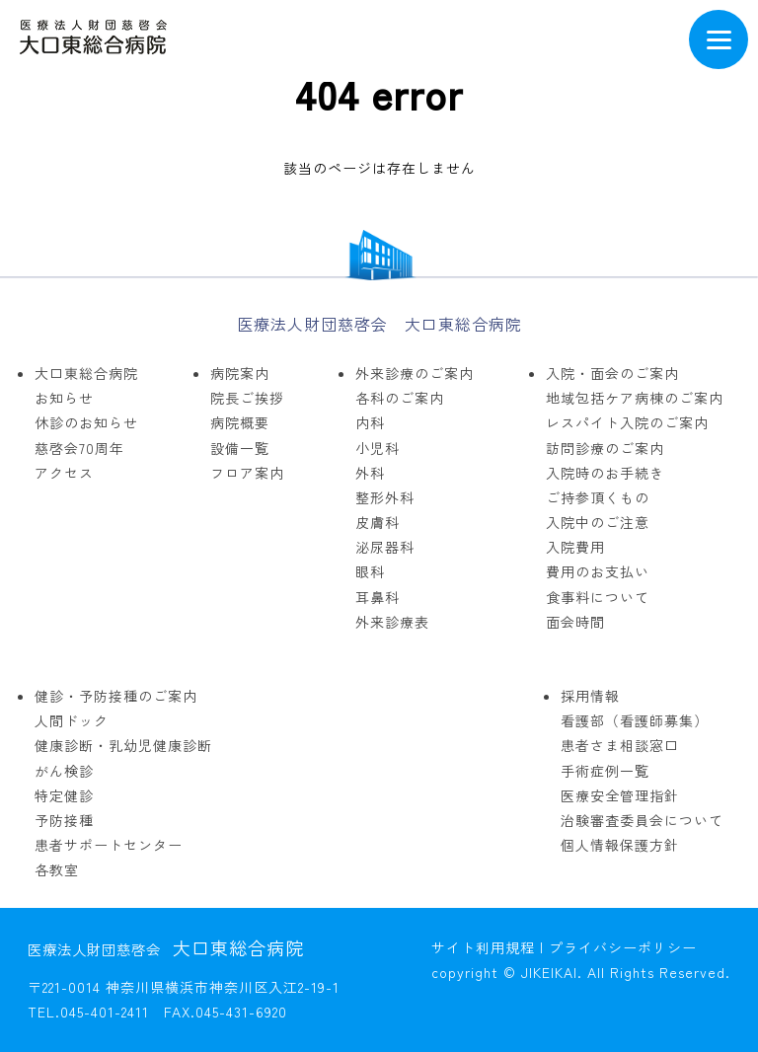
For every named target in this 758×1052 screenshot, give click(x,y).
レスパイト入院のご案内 (627, 422)
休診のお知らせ (86, 422)
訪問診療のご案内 (605, 448)
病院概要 (239, 422)
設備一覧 (239, 448)
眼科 (370, 571)
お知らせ (64, 398)
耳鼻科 (377, 597)
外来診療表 (392, 622)
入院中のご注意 (597, 522)
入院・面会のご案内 (612, 373)
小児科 (377, 448)
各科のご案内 (399, 398)
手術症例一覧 (605, 771)
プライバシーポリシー (623, 947)
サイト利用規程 (483, 947)
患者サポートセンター (109, 845)
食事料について (597, 597)
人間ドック (72, 720)
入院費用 (575, 547)
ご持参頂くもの (597, 497)
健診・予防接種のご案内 (116, 696)
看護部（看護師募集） (635, 720)
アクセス (64, 473)
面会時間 (575, 622)
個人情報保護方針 (620, 845)
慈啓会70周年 (79, 448)
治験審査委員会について (642, 820)
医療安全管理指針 (620, 795)
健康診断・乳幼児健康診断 (123, 745)
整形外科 (385, 497)
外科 (370, 473)
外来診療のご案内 (414, 373)
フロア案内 (247, 473)
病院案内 (239, 373)
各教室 (57, 869)
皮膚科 (377, 522)
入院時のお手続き (605, 473)
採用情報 (590, 696)
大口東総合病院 (86, 373)
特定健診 (64, 795)
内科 (370, 422)
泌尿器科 (385, 547)
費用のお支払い (597, 571)
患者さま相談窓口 (620, 745)
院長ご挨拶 (247, 398)
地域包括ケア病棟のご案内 (634, 398)
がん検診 (64, 771)
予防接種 (64, 820)
